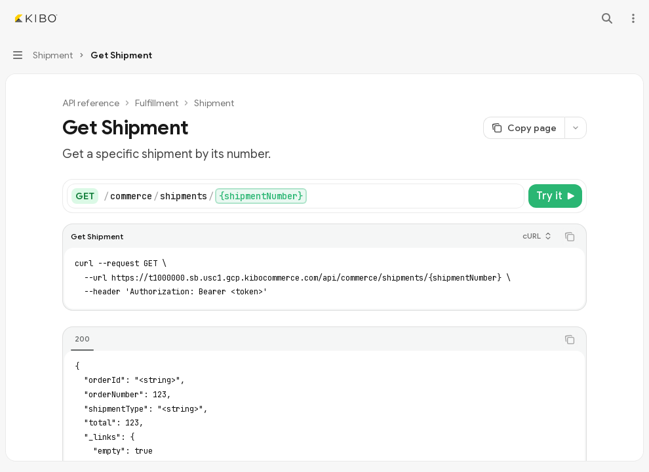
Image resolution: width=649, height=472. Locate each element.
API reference (90, 103)
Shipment (214, 103)
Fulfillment (156, 103)
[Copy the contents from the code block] (569, 236)
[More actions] (632, 18)
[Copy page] (523, 128)
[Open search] (607, 18)
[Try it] (555, 196)
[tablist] (310, 339)
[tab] (82, 339)
